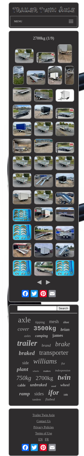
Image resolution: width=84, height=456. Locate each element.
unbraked (38, 384)
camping (41, 336)
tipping (40, 322)
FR (47, 439)
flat (63, 363)
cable (22, 385)
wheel (65, 385)
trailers (47, 371)
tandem (36, 399)
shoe (66, 322)
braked (27, 353)
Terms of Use (43, 433)
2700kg (44, 378)
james (57, 335)
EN (40, 439)
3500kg (45, 328)
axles (27, 336)
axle (24, 320)
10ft (65, 394)
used (53, 386)
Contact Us (44, 421)
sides (39, 393)
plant (22, 369)
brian (64, 329)
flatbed (50, 399)
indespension (62, 370)
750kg (23, 378)
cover (23, 329)
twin (64, 377)
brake (62, 344)
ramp (24, 393)
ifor (53, 392)
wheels (36, 371)
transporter (53, 352)
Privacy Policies (43, 427)
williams (45, 361)
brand (46, 345)
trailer (27, 343)
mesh (54, 321)
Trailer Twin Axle (43, 415)
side (25, 363)
